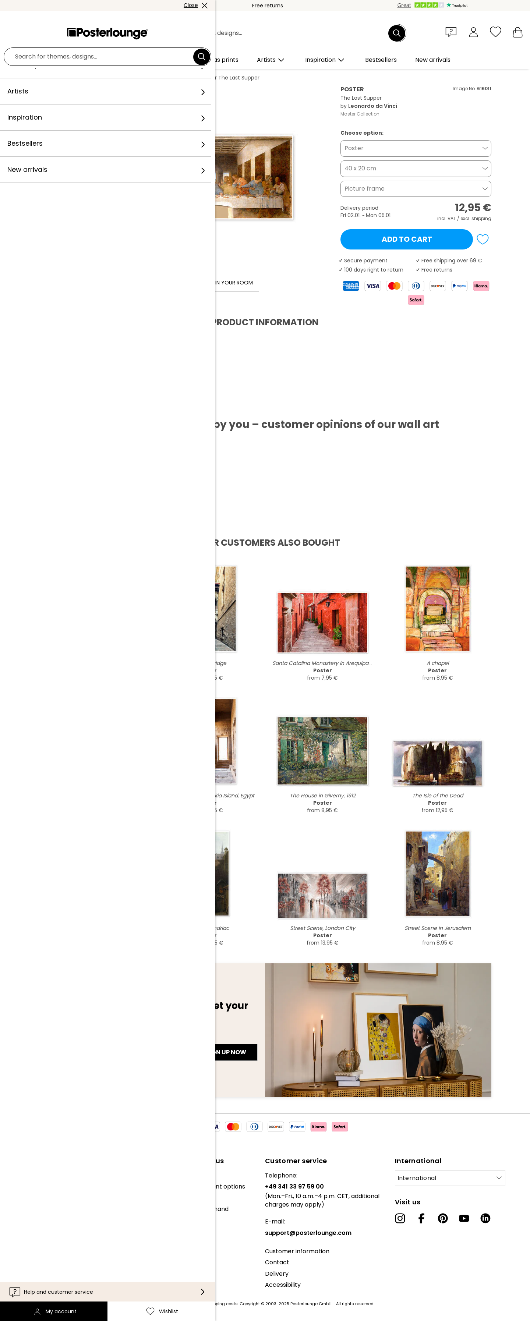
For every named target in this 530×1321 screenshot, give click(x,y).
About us (18, 1175)
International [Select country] (417, 1178)
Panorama (125, 77)
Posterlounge (59, 77)
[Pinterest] (443, 1218)
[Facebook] (421, 1218)
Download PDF (68, 406)
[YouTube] (464, 1218)
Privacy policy (26, 1257)
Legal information (31, 1279)
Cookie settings (28, 1268)
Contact (277, 1262)
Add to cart (407, 239)
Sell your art (23, 1227)
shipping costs (222, 1304)
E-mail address (66, 1039)
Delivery (277, 1273)
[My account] (473, 32)
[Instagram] (400, 1218)
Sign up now (226, 1052)
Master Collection (359, 114)
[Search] (396, 33)
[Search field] (273, 33)
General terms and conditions (49, 1246)
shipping (481, 218)
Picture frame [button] (364, 188)
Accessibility (283, 1285)
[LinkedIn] (485, 1218)
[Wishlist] (496, 32)
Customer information (297, 1251)
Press (13, 1216)
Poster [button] (354, 148)
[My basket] (518, 32)
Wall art (94, 77)
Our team (19, 1186)
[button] (452, 32)
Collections (22, 1197)
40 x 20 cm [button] (360, 168)
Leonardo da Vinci (169, 77)
